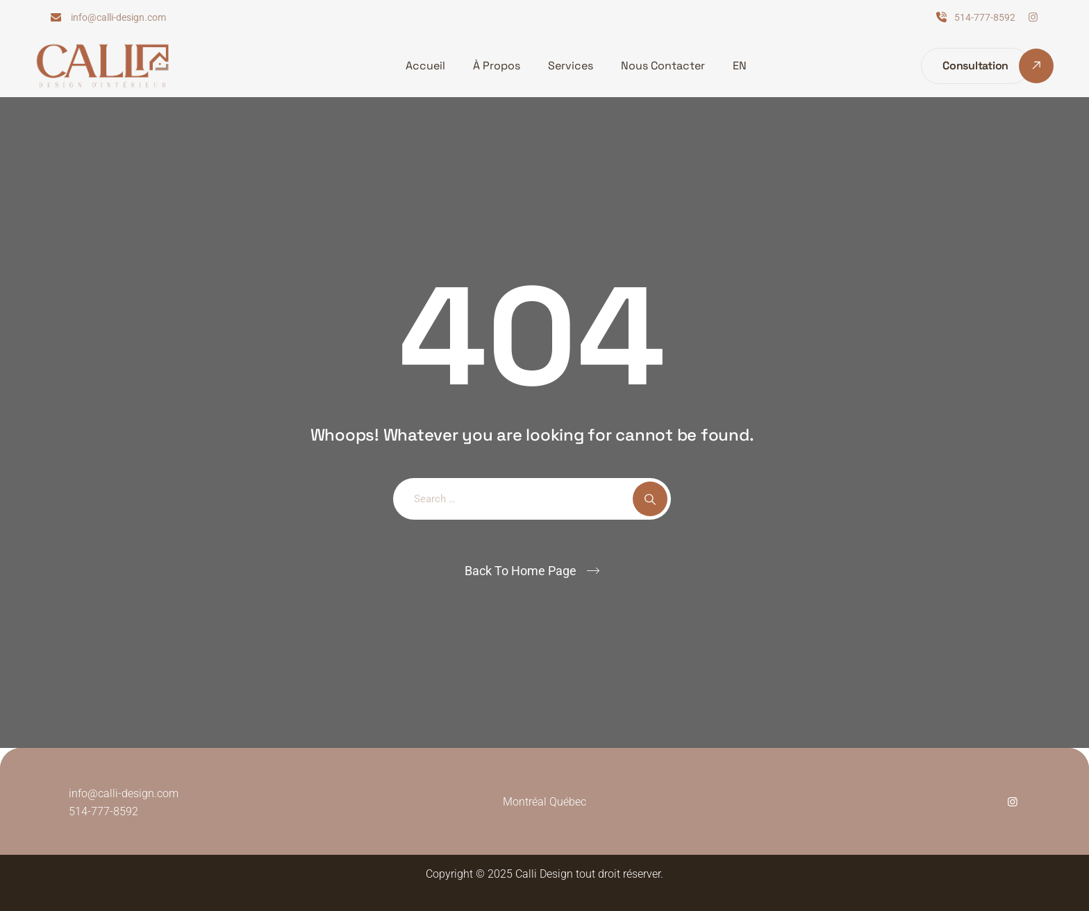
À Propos (496, 65)
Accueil (425, 65)
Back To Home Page (520, 570)
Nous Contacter (663, 65)
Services (570, 65)
